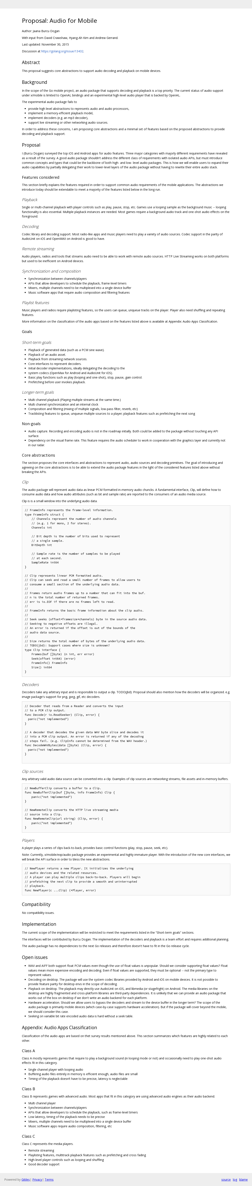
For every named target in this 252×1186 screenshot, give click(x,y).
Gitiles (25, 1179)
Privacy (37, 1179)
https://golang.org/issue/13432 (62, 51)
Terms (49, 1179)
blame (243, 1179)
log (235, 1179)
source (226, 1179)
